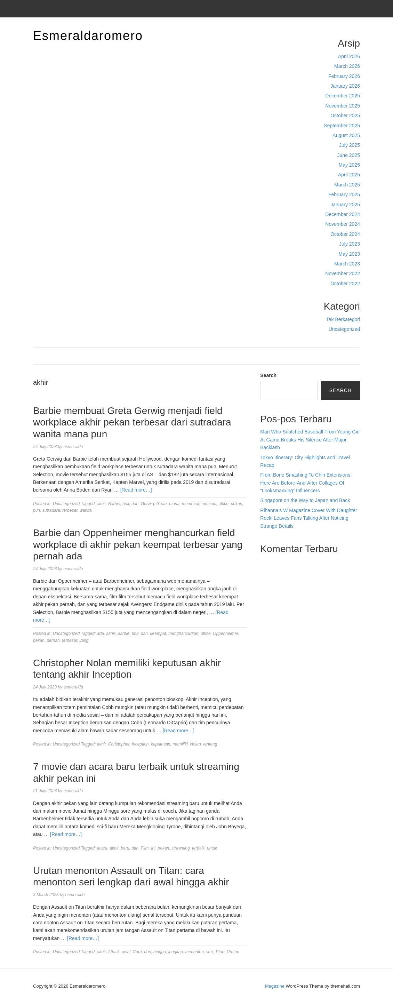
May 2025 (349, 165)
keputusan (160, 744)
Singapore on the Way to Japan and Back (305, 500)
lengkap (175, 951)
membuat (190, 503)
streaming (180, 848)
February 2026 (344, 76)
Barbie (114, 503)
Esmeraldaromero (88, 36)
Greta (162, 503)
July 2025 (349, 145)
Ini (153, 848)
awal (126, 951)
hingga (159, 951)
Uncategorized (344, 329)
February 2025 (344, 194)
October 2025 (345, 115)
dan (144, 633)
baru (125, 848)
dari (134, 503)
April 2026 (349, 56)
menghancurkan (183, 633)
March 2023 (347, 263)
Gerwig (147, 503)
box (125, 503)
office (223, 503)
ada (100, 633)
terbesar (69, 510)
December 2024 (342, 214)
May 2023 (349, 254)
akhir (101, 503)
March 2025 (347, 185)
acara (102, 848)
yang (83, 640)
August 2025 (346, 135)
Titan (220, 951)
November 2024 (342, 224)
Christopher (118, 744)
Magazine (274, 986)
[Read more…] (136, 490)
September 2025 (342, 125)
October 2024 (345, 234)
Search (268, 375)
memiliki (180, 744)
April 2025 (349, 174)
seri (209, 951)
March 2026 (347, 66)
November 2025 (342, 106)
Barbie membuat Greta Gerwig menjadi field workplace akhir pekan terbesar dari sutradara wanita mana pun (132, 422)
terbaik (198, 848)
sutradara (51, 510)
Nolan (195, 744)
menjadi (209, 503)
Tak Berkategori (343, 319)
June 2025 (348, 155)
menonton (194, 951)
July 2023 (349, 244)
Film (145, 848)
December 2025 (342, 95)
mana (174, 503)
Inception (140, 744)
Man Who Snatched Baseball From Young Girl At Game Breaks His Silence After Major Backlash (310, 439)
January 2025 (345, 204)
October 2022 (345, 283)
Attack (113, 951)
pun (36, 510)
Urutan (233, 951)
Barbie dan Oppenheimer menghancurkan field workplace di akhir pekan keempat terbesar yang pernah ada (137, 544)
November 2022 (342, 273)
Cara (137, 951)
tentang (210, 744)
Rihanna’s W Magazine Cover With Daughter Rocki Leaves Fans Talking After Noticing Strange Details (308, 518)
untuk (212, 848)
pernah (53, 640)
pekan (236, 503)
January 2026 (345, 86)
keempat (158, 633)
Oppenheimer (225, 633)
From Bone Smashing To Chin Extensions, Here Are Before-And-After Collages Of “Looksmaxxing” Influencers (306, 482)
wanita (86, 510)
